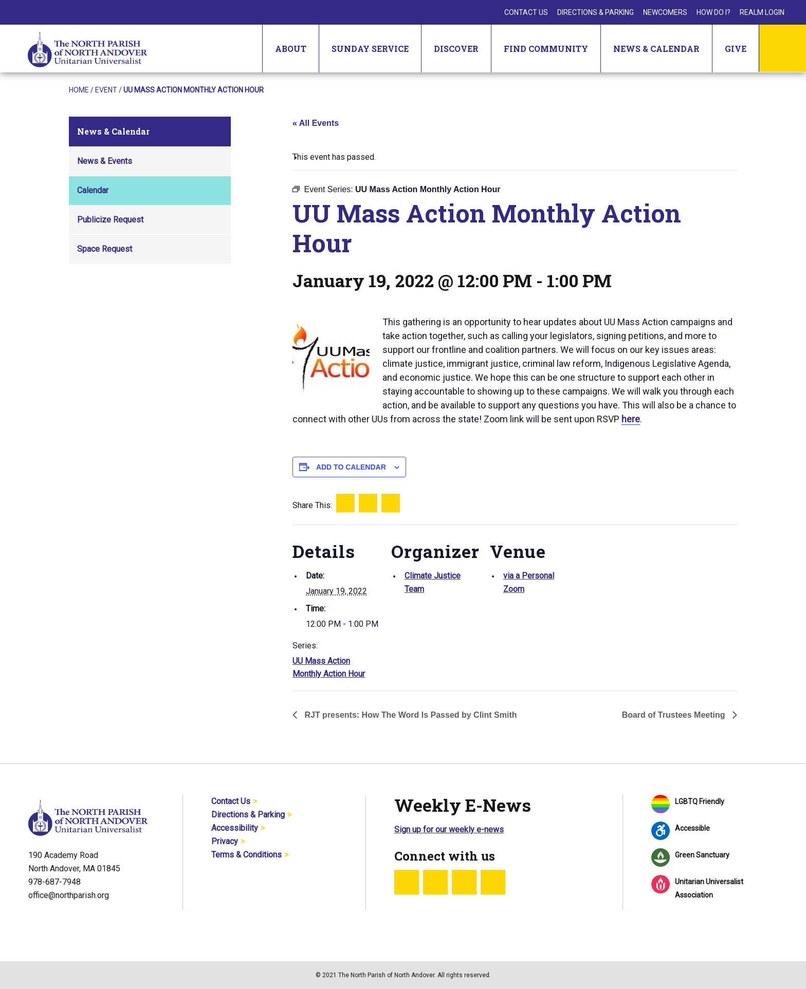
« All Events (315, 123)
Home (79, 90)
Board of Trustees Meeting (674, 715)
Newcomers (665, 12)
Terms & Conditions (246, 855)
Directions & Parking (595, 12)
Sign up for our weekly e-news (449, 829)
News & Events (104, 161)
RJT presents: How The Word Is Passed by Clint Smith (409, 715)
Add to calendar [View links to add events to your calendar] (351, 467)
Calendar (92, 190)
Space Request (104, 249)
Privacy (224, 841)
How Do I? (713, 12)
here (630, 419)
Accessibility (234, 828)
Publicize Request (110, 220)
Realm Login (762, 12)
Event (106, 90)
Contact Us (526, 12)
